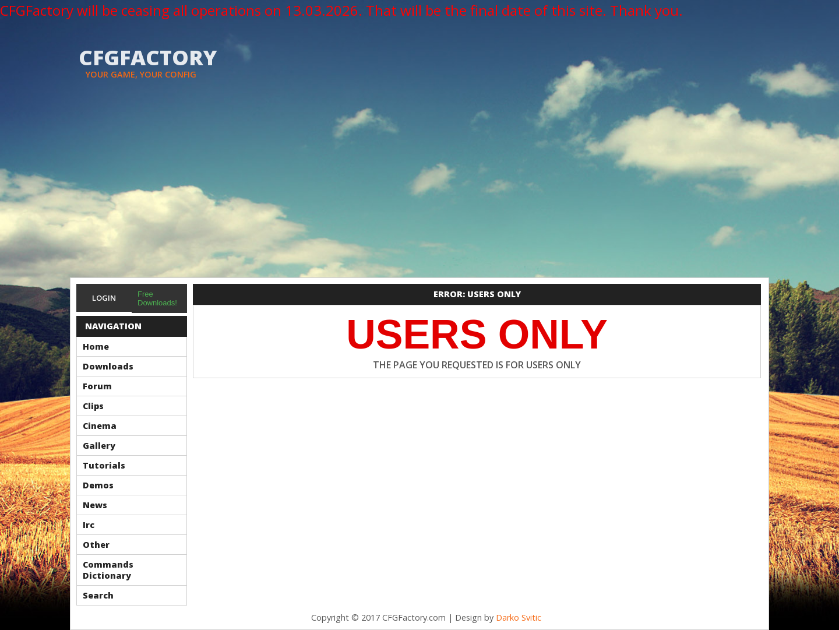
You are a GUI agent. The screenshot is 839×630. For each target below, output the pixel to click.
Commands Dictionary (108, 570)
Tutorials (104, 465)
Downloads (108, 366)
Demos (98, 485)
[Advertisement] (419, 190)
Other (96, 544)
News (95, 505)
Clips (93, 405)
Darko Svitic (518, 617)
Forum (97, 386)
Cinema (100, 425)
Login (104, 298)
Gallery (99, 445)
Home (96, 346)
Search (98, 595)
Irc (88, 524)
